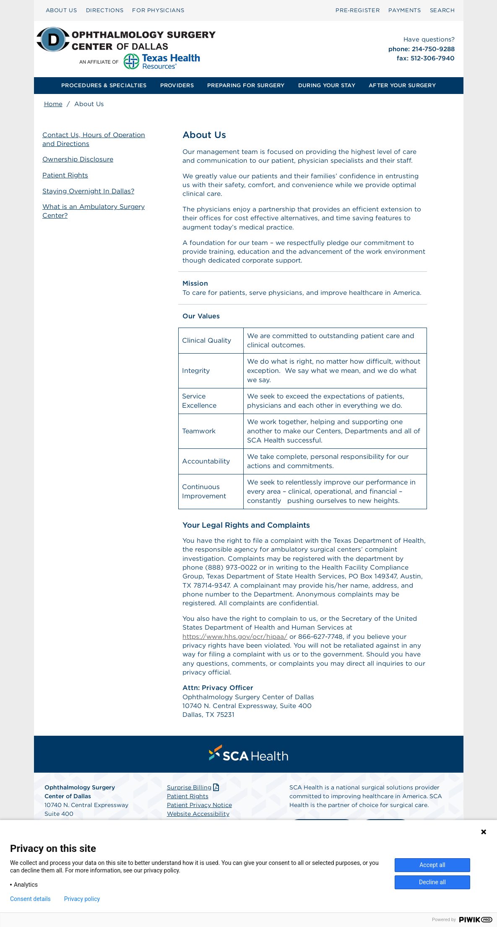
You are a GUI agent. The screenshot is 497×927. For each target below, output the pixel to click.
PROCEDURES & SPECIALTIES (103, 85)
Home (53, 104)
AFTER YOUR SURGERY (402, 85)
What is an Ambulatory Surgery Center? (96, 210)
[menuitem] (61, 10)
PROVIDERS (177, 85)
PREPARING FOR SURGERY (245, 85)
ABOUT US (61, 10)
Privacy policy (82, 899)
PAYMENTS (404, 10)
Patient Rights (67, 175)
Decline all (432, 882)
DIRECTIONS (105, 10)
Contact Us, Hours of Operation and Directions (96, 139)
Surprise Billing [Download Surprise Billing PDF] (194, 797)
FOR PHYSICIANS (158, 10)
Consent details (30, 899)
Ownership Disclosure (80, 160)
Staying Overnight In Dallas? (91, 190)
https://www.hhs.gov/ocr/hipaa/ (236, 644)
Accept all (432, 865)
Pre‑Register (358, 10)
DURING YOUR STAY (326, 85)
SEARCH (442, 10)
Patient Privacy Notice (199, 815)
